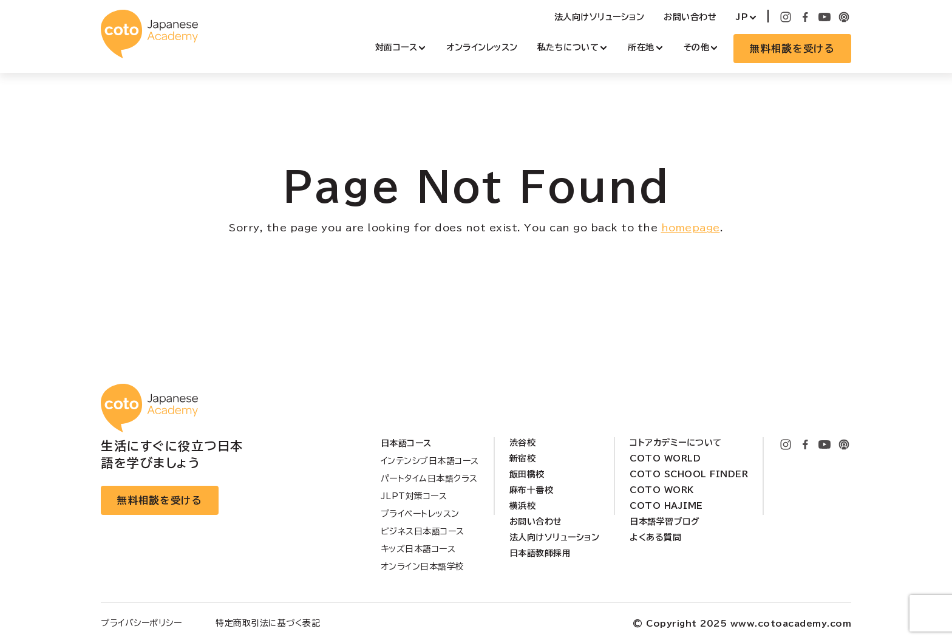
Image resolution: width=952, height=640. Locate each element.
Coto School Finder (689, 474)
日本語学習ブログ (664, 521)
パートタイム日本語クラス (429, 478)
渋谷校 (522, 442)
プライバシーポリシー (141, 623)
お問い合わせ (690, 17)
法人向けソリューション (599, 17)
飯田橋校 (527, 474)
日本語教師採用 (540, 553)
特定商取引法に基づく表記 (268, 623)
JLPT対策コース (414, 496)
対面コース (396, 47)
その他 (697, 47)
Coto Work (662, 490)
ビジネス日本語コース (422, 531)
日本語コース (406, 443)
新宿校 (522, 458)
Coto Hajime (666, 506)
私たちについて (568, 47)
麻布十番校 (531, 490)
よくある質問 (655, 537)
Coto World (665, 458)
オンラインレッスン (482, 47)
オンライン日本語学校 (422, 566)
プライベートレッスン (420, 513)
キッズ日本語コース (418, 549)
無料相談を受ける (792, 48)
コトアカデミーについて (676, 442)
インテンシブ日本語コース (430, 461)
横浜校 (522, 506)
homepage (690, 228)
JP (742, 17)
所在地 (641, 47)
